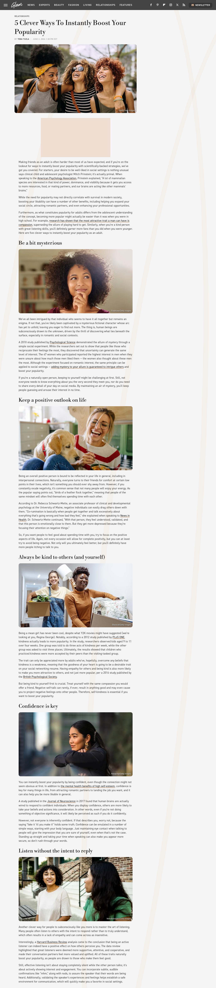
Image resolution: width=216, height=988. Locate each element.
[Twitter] (177, 6)
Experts (44, 5)
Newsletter (200, 5)
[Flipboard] (164, 6)
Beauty (59, 5)
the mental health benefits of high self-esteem (88, 786)
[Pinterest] (157, 6)
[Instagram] (170, 6)
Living (87, 5)
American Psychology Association (56, 178)
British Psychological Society (40, 677)
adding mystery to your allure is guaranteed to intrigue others (87, 367)
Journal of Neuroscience (61, 801)
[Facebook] (151, 6)
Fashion (73, 5)
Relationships (105, 5)
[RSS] (184, 6)
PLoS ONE (118, 637)
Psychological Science (62, 342)
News (31, 5)
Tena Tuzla (23, 39)
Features (126, 5)
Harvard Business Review (52, 942)
